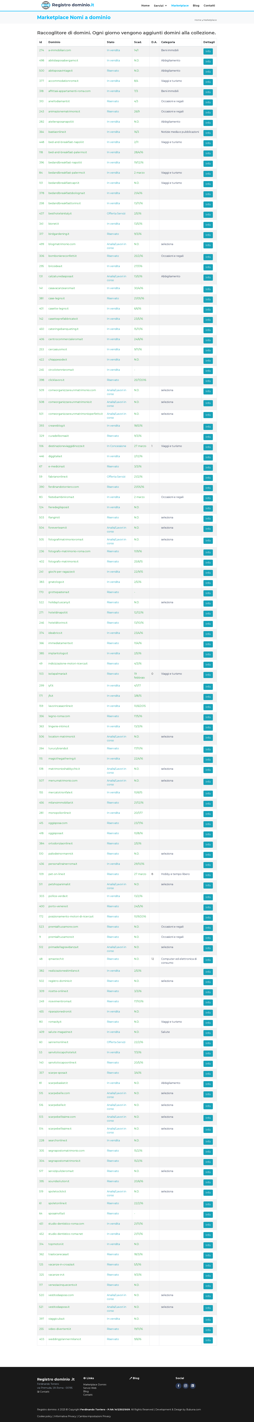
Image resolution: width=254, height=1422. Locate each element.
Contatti (209, 5)
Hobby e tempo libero (175, 874)
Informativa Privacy (65, 1416)
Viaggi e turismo (171, 80)
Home (145, 5)
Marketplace (180, 5)
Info (208, 51)
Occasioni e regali (172, 101)
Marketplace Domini (94, 1384)
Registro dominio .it (48, 1409)
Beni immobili (170, 50)
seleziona (167, 244)
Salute (165, 1032)
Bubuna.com (193, 1409)
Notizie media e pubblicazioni (180, 131)
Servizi (159, 5)
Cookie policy (44, 1416)
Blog (196, 5)
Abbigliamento (170, 60)
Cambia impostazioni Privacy (94, 1416)
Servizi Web (90, 1388)
